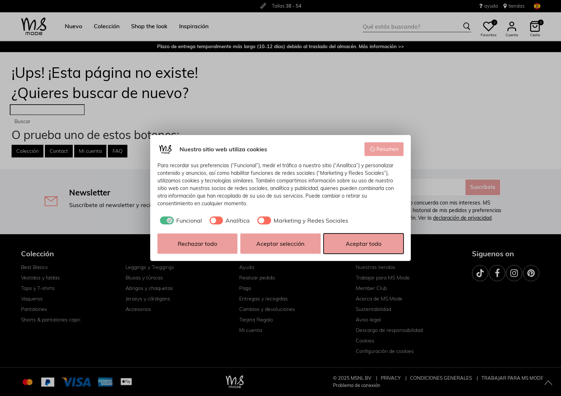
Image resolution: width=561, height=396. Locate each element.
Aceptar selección (280, 243)
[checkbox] (179, 220)
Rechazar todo (197, 243)
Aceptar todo (363, 243)
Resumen (384, 149)
